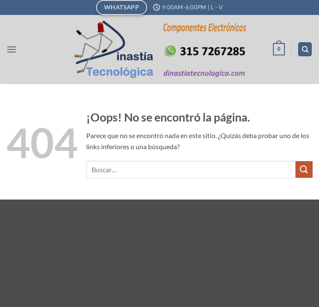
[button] (11, 49)
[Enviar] (304, 169)
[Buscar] (305, 49)
